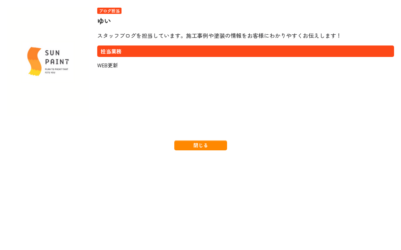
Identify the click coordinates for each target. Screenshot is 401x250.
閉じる (200, 145)
